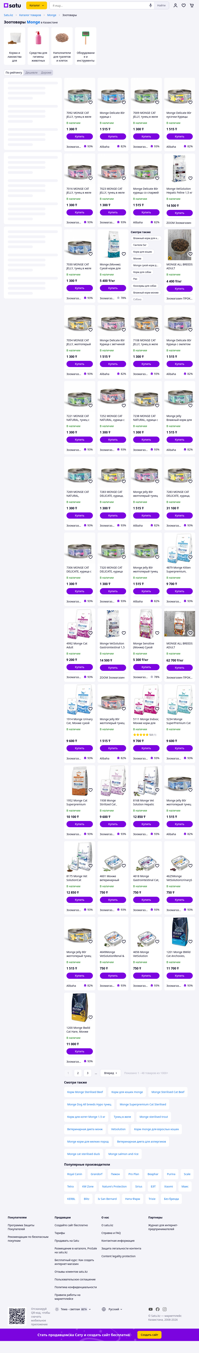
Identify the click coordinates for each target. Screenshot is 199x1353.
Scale (187, 1185)
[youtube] (150, 1320)
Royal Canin (74, 1185)
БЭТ (153, 1197)
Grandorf (96, 1185)
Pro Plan (133, 1185)
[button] (79, 136)
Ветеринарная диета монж (85, 1140)
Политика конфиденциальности (76, 1298)
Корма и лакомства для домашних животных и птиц (15, 62)
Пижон (115, 1185)
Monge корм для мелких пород (88, 1152)
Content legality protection (118, 1267)
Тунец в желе (122, 1127)
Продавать (62, 1251)
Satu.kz (8, 15)
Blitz (86, 1209)
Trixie (152, 1209)
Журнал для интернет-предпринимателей (163, 1238)
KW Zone (87, 1197)
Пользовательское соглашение (75, 1290)
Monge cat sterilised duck (83, 1165)
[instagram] (164, 1320)
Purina (171, 1185)
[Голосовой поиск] (150, 5)
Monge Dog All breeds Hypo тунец (89, 1115)
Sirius (138, 1197)
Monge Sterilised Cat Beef (167, 1103)
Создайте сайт (64, 1236)
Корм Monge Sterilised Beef (85, 1103)
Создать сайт (149, 1345)
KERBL (71, 1209)
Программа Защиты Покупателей (21, 1238)
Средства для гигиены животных (38, 56)
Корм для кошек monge (127, 1103)
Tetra (70, 1197)
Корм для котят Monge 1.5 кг (86, 1127)
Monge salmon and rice (123, 1165)
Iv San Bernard (107, 1209)
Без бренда (171, 1209)
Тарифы (60, 1244)
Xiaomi (168, 1197)
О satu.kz (107, 1236)
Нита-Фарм (132, 1209)
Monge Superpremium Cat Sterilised (143, 1115)
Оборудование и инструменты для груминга (86, 58)
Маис (185, 1197)
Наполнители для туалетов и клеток (62, 56)
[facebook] (157, 1320)
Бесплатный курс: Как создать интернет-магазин (74, 1273)
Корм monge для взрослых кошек (156, 1140)
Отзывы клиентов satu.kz (71, 1282)
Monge (51, 15)
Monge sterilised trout (154, 1127)
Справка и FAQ (111, 1244)
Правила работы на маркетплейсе (67, 1307)
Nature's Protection (114, 1197)
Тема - (70, 1320)
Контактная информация (117, 1251)
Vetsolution (118, 1140)
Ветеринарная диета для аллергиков (141, 1152)
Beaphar (153, 1185)
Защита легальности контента (121, 1259)
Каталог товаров (30, 15)
